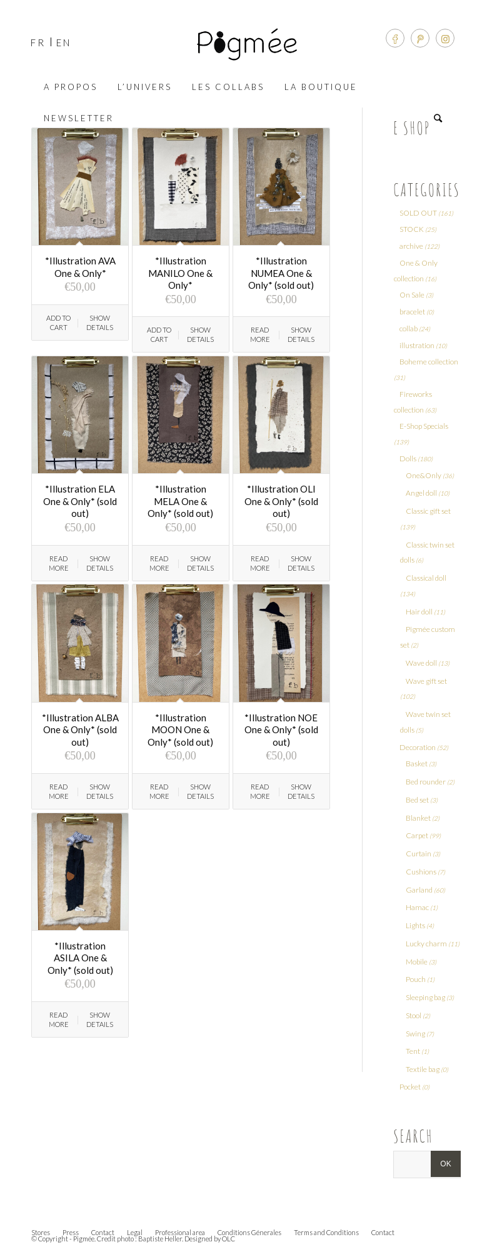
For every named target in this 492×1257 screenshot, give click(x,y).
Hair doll (419, 611)
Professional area (180, 1232)
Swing (415, 1033)
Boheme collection (428, 361)
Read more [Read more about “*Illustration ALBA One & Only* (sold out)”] (59, 791)
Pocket (410, 1086)
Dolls (407, 458)
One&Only (423, 475)
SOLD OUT (418, 213)
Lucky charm (426, 943)
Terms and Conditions (326, 1232)
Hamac (417, 907)
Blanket (418, 818)
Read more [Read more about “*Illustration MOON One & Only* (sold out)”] (159, 791)
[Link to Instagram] (445, 38)
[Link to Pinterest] (420, 38)
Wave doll (421, 663)
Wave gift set (426, 681)
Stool (413, 1015)
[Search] (441, 118)
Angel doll (421, 493)
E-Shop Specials (423, 426)
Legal (135, 1232)
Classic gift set (428, 511)
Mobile (417, 961)
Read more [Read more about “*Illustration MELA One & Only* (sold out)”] (159, 563)
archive (411, 246)
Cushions (421, 871)
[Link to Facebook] (395, 38)
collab (408, 328)
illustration (416, 345)
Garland (419, 889)
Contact (102, 1232)
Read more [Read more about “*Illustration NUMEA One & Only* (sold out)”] (260, 334)
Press (71, 1232)
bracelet (412, 311)
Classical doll (426, 578)
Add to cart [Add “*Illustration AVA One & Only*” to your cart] (58, 322)
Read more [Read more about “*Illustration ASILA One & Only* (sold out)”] (59, 1019)
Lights (415, 925)
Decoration (417, 747)
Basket (417, 763)
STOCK (411, 229)
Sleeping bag (425, 997)
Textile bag (422, 1069)
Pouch (416, 979)
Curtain (418, 853)
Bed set (417, 799)
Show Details (99, 322)
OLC (228, 1238)
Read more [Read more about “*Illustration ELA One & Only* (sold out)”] (59, 563)
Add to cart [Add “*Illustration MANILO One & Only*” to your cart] (159, 334)
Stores (40, 1232)
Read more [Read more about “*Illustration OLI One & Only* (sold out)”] (260, 563)
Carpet (417, 835)
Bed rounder (426, 781)
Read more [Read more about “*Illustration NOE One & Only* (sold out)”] (260, 791)
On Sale (411, 294)
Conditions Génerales (249, 1232)
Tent (413, 1051)
